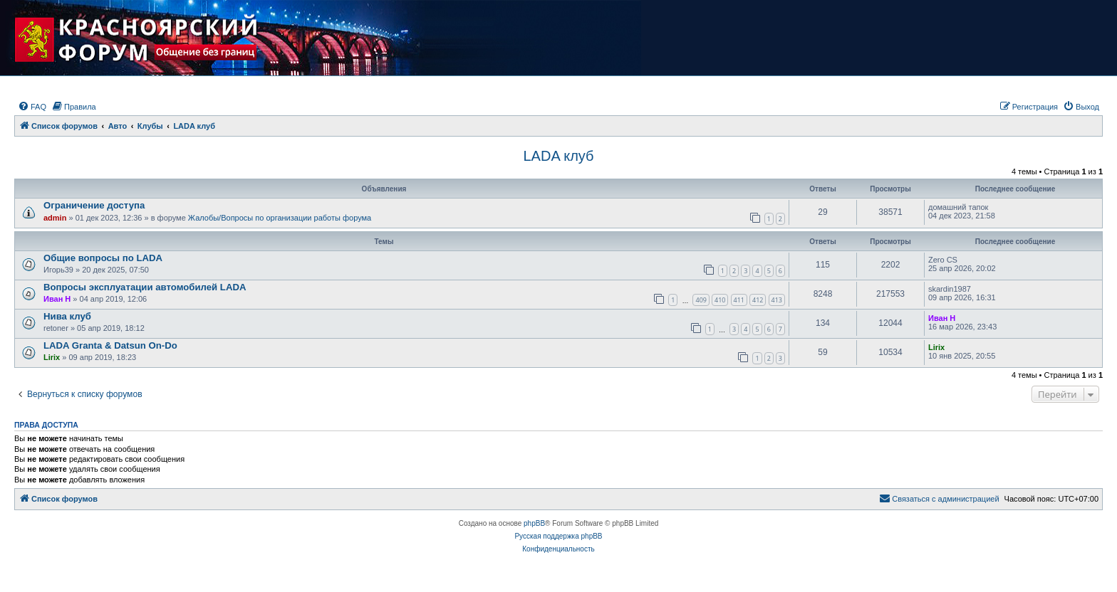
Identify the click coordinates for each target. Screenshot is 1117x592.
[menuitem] (32, 106)
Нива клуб (67, 316)
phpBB (534, 523)
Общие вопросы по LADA (102, 258)
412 (757, 300)
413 (776, 300)
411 (739, 300)
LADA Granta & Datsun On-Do (110, 345)
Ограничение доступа (94, 205)
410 (720, 300)
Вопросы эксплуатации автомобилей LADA (144, 287)
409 (700, 300)
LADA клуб (558, 156)
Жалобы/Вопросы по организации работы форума (279, 217)
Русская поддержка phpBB (558, 536)
